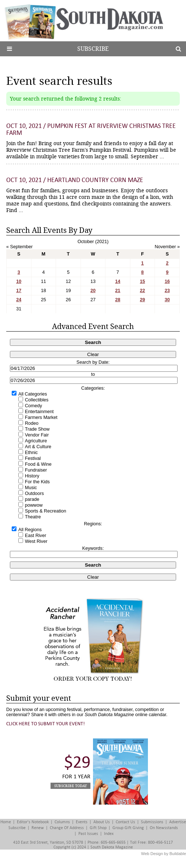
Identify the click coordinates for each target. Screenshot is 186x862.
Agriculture (36, 440)
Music (31, 487)
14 (117, 281)
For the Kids (37, 481)
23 (167, 290)
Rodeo (31, 423)
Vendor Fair (37, 435)
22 (142, 290)
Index (109, 833)
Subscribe (93, 49)
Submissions (152, 822)
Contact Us (125, 822)
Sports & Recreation (45, 511)
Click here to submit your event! (45, 723)
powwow (33, 505)
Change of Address (67, 827)
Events (82, 822)
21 (117, 290)
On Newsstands (164, 827)
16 (167, 281)
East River (35, 535)
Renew (37, 827)
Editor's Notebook (33, 822)
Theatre (33, 516)
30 (167, 299)
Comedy (33, 405)
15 (142, 281)
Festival (33, 458)
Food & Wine (38, 464)
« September (19, 246)
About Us (101, 822)
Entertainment (39, 411)
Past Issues (88, 833)
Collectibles (36, 399)
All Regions (30, 529)
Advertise (177, 822)
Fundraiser (36, 470)
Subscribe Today (70, 785)
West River (36, 541)
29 (142, 299)
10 (18, 281)
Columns (62, 822)
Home (5, 822)
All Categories (32, 394)
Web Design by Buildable (163, 853)
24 (18, 299)
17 (18, 290)
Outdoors (34, 493)
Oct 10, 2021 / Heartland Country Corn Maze (74, 180)
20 (93, 290)
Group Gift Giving (128, 827)
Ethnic (31, 452)
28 (117, 299)
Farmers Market (41, 417)
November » (167, 246)
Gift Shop (98, 827)
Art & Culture (38, 446)
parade (32, 499)
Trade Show (37, 429)
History (32, 476)
